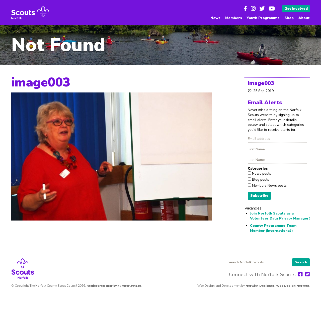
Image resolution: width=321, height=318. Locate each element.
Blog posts (260, 179)
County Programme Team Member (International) (273, 228)
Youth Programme (263, 18)
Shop (289, 18)
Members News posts (269, 185)
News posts (261, 173)
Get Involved (296, 8)
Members (233, 18)
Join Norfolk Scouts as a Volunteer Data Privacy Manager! (280, 216)
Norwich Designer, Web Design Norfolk (277, 286)
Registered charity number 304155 (114, 286)
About (304, 18)
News (215, 18)
